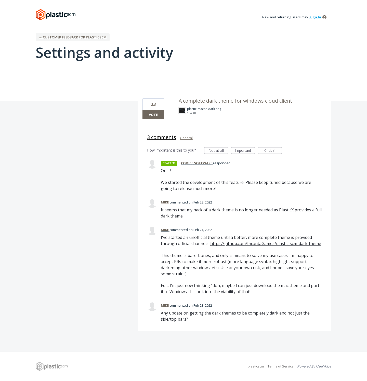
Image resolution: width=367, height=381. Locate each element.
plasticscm (256, 366)
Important (245, 151)
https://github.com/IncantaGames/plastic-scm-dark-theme (265, 243)
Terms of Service (281, 366)
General (186, 137)
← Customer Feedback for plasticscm (73, 37)
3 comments (161, 137)
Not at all (218, 151)
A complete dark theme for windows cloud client (235, 100)
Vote (153, 114)
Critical (273, 151)
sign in (315, 17)
